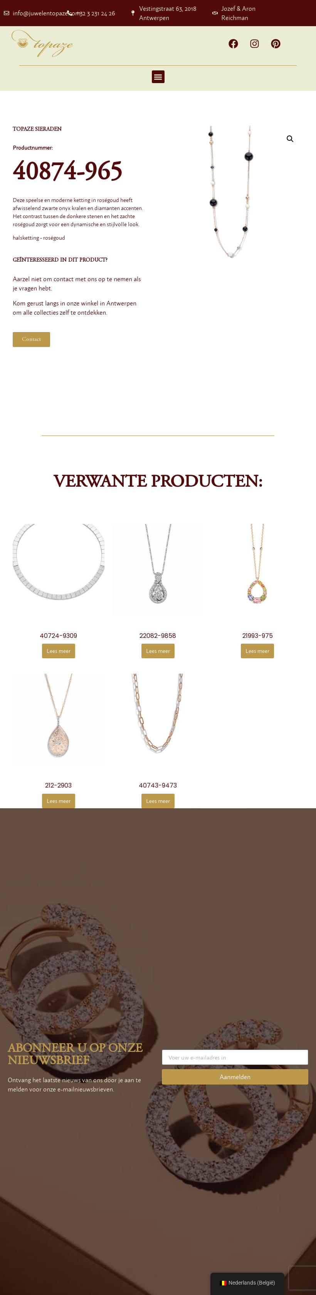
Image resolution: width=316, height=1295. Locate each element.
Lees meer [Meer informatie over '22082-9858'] (158, 651)
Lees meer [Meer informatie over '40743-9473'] (158, 801)
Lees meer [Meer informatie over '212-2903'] (59, 801)
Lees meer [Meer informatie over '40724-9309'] (59, 651)
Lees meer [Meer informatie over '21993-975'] (257, 651)
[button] (158, 76)
